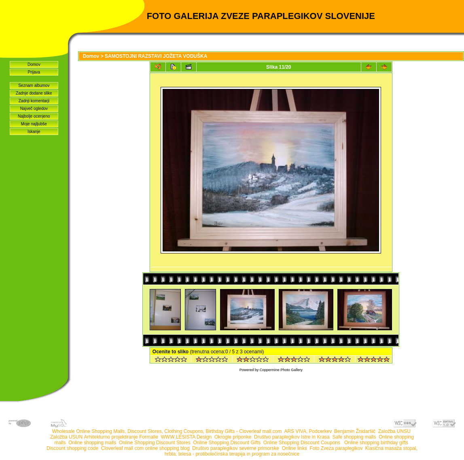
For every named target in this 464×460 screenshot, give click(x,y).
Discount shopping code (72, 448)
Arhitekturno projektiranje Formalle (121, 437)
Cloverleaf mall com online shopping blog (145, 448)
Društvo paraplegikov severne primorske (235, 448)
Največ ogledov (34, 108)
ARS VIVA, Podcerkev (307, 431)
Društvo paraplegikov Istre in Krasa (292, 437)
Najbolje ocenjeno (34, 116)
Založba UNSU (394, 431)
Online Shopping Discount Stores (155, 442)
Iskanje (34, 131)
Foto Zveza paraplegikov (335, 448)
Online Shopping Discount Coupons (302, 442)
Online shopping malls (92, 442)
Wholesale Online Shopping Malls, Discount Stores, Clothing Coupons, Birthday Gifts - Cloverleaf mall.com (167, 431)
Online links (294, 448)
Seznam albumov (33, 85)
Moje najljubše (34, 124)
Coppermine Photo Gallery (281, 370)
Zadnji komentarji (34, 101)
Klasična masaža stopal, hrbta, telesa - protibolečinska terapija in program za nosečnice (291, 451)
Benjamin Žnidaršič (354, 431)
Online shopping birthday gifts (376, 442)
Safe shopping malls (354, 437)
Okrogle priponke (232, 437)
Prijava (34, 72)
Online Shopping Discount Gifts (227, 442)
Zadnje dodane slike (34, 93)
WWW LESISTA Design (186, 437)
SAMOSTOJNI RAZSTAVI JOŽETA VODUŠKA (156, 56)
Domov (34, 64)
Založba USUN (66, 437)
